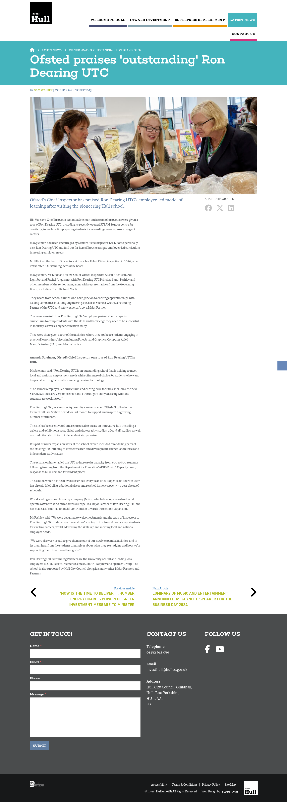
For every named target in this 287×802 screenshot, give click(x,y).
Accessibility (159, 784)
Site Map (230, 784)
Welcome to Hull (108, 20)
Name (36, 646)
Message (38, 694)
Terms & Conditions (184, 784)
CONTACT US (243, 34)
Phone (35, 678)
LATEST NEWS (242, 20)
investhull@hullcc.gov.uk (166, 669)
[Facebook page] (208, 649)
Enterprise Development (200, 20)
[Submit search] (253, 7)
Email (35, 662)
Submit (39, 746)
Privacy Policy (211, 784)
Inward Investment (150, 20)
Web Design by (219, 791)
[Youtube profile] (219, 649)
